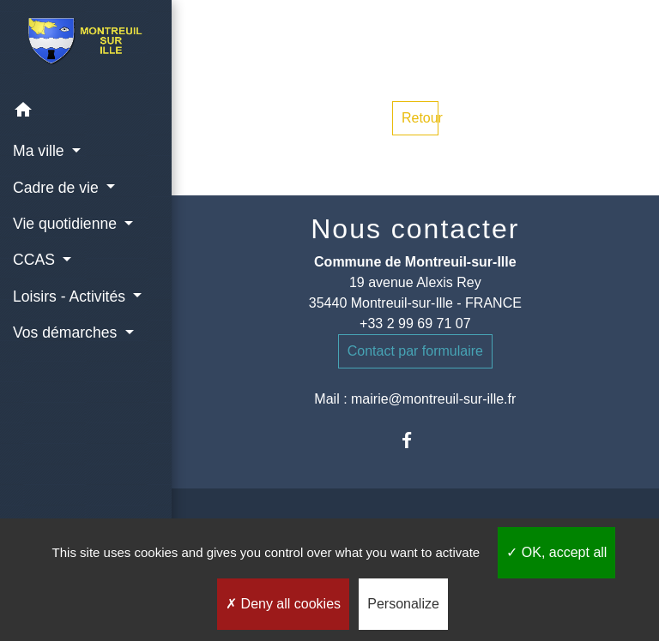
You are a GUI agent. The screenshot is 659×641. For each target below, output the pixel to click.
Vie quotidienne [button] (67, 223)
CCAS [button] (36, 259)
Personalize (403, 603)
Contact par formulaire (415, 351)
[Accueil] (85, 46)
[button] (86, 113)
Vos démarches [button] (67, 332)
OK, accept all (556, 552)
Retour (420, 118)
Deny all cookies (283, 603)
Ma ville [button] (41, 150)
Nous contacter (415, 228)
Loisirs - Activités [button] (71, 296)
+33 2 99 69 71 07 (415, 323)
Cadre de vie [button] (58, 187)
